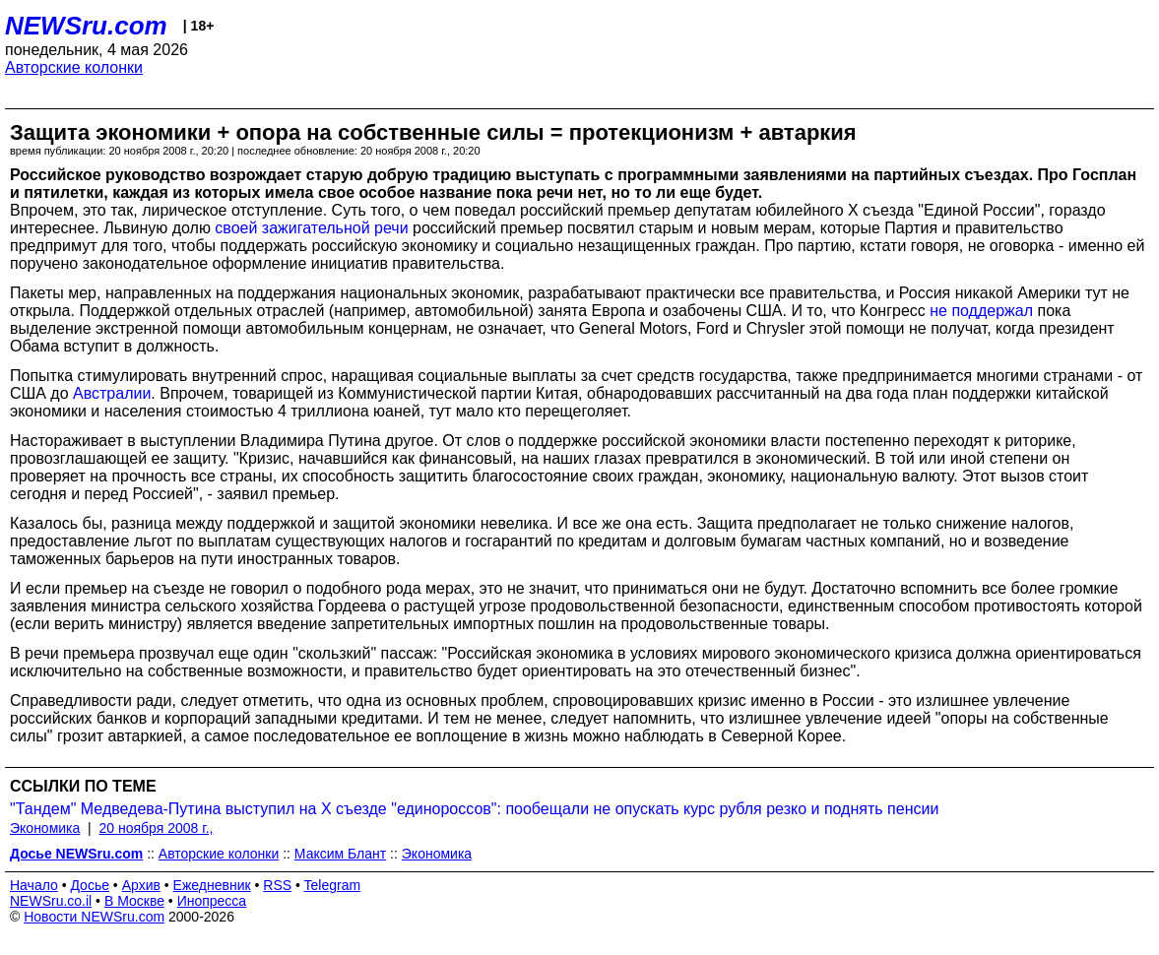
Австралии (112, 393)
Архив (141, 885)
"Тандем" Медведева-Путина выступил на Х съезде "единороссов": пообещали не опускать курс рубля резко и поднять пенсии (474, 808)
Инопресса (212, 901)
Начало (34, 885)
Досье (89, 885)
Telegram (332, 885)
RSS (277, 885)
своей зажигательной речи (311, 228)
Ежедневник (212, 885)
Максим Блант (340, 853)
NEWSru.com (86, 25)
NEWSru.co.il (51, 901)
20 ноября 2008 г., (156, 828)
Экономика (45, 828)
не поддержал (981, 310)
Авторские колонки (74, 67)
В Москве (134, 901)
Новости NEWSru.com (94, 916)
